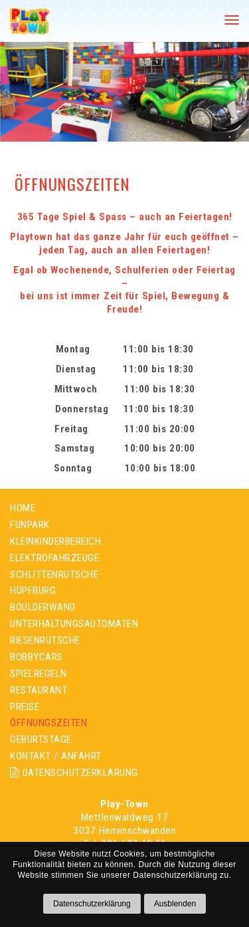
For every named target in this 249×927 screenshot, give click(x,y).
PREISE (24, 707)
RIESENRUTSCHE (45, 640)
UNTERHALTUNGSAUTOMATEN (74, 624)
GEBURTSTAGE (41, 739)
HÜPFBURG (33, 590)
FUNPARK (30, 525)
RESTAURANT (38, 690)
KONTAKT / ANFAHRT (56, 756)
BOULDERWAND (43, 607)
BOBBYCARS (36, 657)
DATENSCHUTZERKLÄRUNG (74, 773)
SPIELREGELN (38, 674)
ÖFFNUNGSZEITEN (48, 723)
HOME (22, 508)
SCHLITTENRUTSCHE (54, 575)
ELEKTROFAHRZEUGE (54, 558)
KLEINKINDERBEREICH (55, 541)
